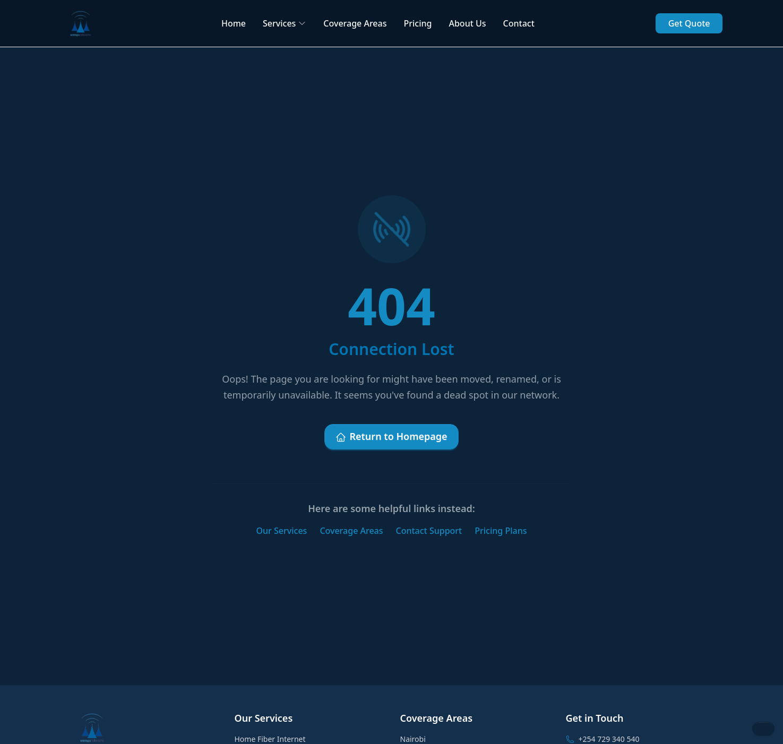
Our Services (281, 531)
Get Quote (689, 23)
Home (233, 23)
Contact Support (429, 531)
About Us (467, 23)
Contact (519, 23)
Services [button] (284, 23)
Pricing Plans (501, 531)
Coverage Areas (354, 23)
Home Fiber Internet (270, 739)
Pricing (417, 23)
